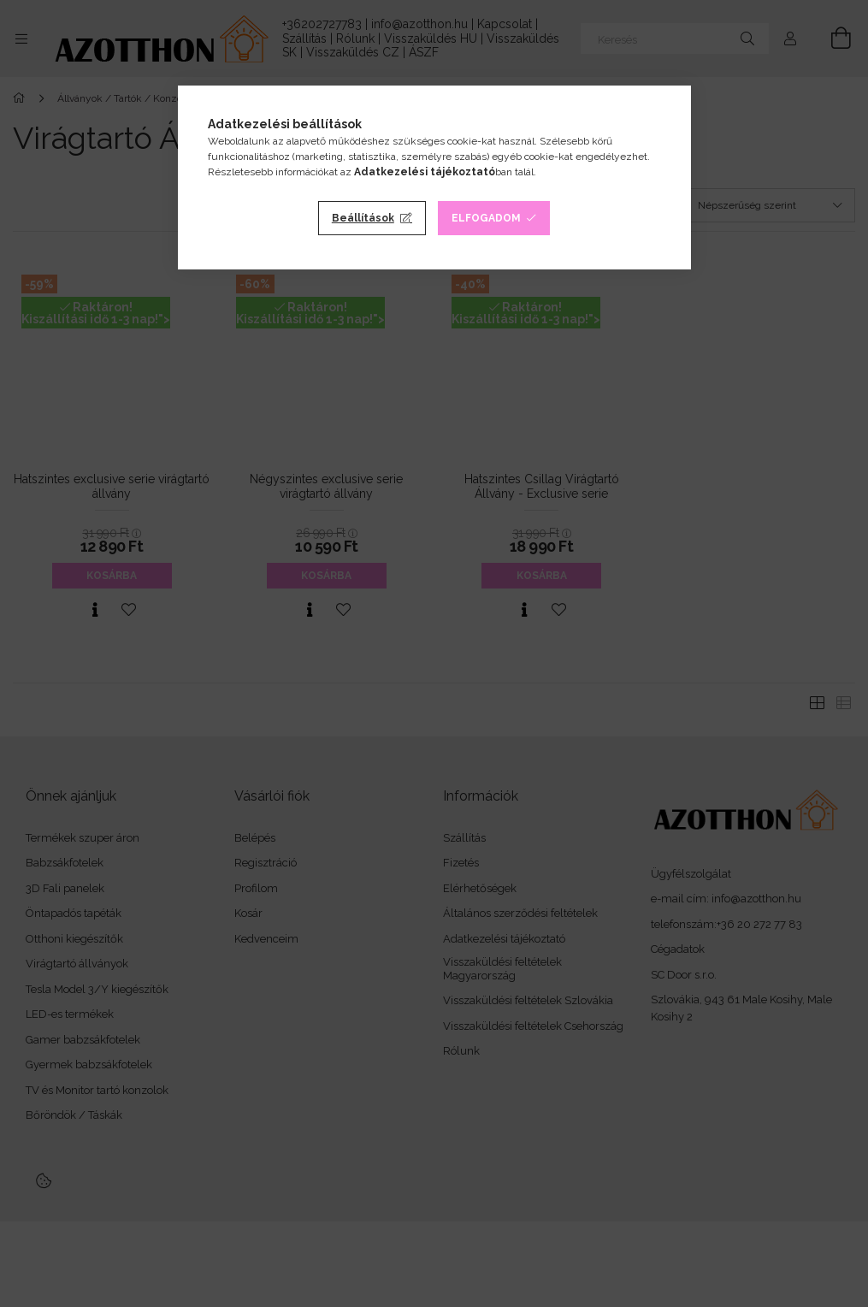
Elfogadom (486, 218)
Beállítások (363, 218)
